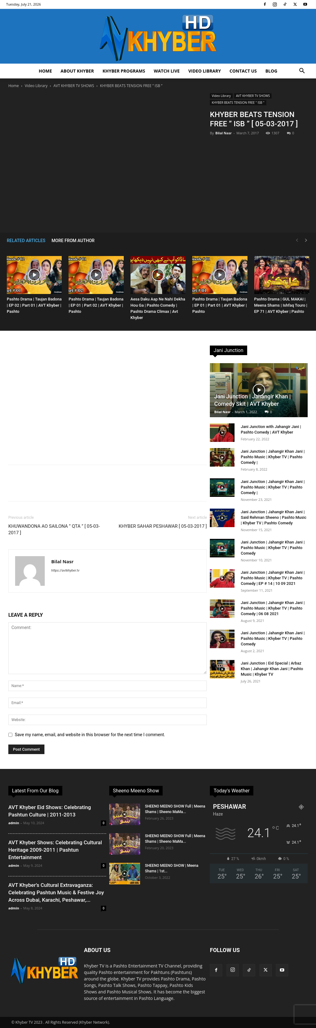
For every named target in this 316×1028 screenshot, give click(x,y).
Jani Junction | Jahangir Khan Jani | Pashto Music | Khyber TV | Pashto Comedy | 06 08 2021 (273, 608)
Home (45, 71)
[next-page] (306, 240)
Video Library (204, 71)
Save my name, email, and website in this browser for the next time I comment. (90, 734)
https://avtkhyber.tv (65, 571)
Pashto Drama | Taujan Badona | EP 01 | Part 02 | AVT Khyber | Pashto (96, 305)
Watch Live (167, 71)
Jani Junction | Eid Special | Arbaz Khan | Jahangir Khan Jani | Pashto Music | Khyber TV (272, 669)
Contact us (243, 71)
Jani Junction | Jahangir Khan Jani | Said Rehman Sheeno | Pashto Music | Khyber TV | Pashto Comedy (273, 517)
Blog (271, 71)
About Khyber (77, 71)
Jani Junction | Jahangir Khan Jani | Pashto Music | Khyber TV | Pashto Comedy (273, 548)
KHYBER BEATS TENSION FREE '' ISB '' (238, 102)
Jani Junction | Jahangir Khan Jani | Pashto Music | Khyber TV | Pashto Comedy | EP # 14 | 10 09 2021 (273, 578)
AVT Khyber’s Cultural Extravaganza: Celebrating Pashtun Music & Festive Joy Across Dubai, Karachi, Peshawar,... (56, 892)
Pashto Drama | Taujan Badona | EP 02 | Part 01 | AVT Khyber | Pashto (34, 305)
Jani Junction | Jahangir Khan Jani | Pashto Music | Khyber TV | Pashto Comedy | (273, 457)
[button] (301, 71)
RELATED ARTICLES (26, 240)
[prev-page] (297, 240)
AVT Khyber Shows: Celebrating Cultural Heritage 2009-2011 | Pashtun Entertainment (55, 849)
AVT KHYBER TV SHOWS (73, 85)
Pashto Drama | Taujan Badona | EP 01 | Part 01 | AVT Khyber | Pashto (219, 305)
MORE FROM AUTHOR (73, 240)
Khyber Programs (123, 71)
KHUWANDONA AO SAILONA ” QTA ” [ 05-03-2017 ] (54, 529)
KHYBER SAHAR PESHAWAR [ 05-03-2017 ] (162, 526)
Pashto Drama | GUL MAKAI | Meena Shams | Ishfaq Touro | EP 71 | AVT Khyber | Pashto (280, 305)
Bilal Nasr (223, 133)
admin (13, 822)
